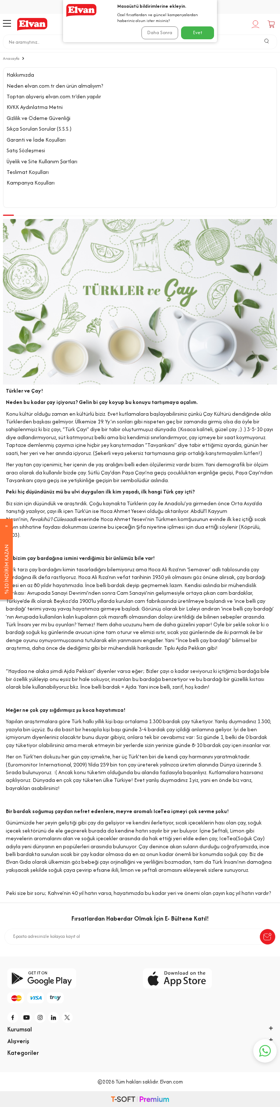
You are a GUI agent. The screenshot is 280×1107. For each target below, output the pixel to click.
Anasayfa (11, 58)
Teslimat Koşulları (28, 172)
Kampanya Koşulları (31, 182)
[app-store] (208, 978)
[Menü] (7, 24)
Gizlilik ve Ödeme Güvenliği (38, 118)
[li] (54, 1017)
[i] (40, 1017)
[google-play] (72, 978)
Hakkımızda (20, 75)
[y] (27, 1017)
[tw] (67, 1017)
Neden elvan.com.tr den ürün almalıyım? (55, 86)
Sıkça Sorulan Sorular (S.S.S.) (39, 128)
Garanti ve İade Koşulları (36, 139)
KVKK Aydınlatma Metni (35, 107)
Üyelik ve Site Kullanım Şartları (42, 161)
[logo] (32, 24)
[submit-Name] (267, 936)
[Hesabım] (256, 24)
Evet (197, 32)
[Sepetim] (272, 24)
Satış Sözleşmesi (26, 150)
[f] (13, 1017)
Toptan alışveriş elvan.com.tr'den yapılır (54, 96)
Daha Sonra (159, 32)
